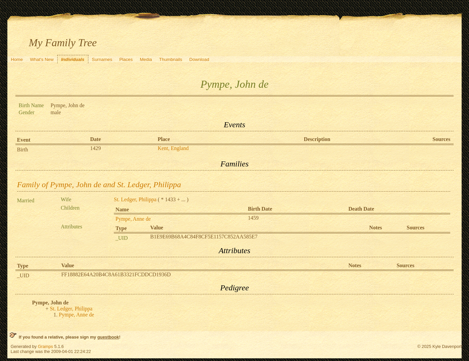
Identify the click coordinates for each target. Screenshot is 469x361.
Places (126, 59)
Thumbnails (170, 59)
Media (146, 59)
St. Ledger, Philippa (135, 199)
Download (199, 59)
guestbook (108, 337)
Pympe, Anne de (133, 219)
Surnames (102, 59)
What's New (42, 59)
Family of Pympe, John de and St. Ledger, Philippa (99, 184)
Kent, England (173, 148)
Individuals (72, 59)
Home (17, 59)
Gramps (45, 346)
